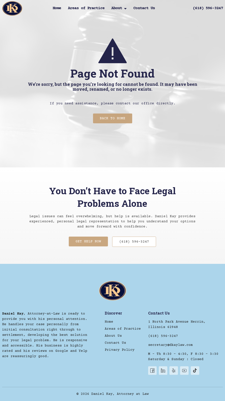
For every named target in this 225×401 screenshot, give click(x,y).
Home (57, 8)
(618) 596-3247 (208, 8)
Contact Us (144, 8)
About (119, 8)
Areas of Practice (86, 8)
